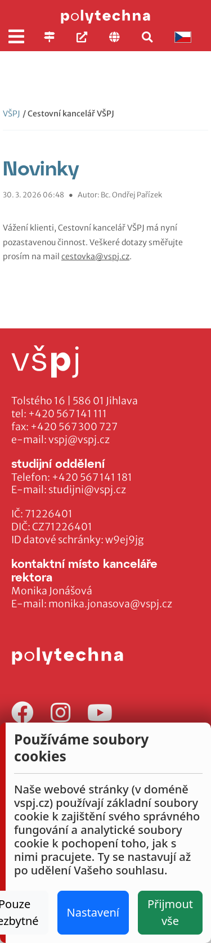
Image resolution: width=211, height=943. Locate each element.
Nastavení (93, 912)
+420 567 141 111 (67, 414)
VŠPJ (11, 114)
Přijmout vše (170, 912)
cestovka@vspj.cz (95, 256)
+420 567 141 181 (92, 477)
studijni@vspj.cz (87, 490)
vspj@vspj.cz (79, 440)
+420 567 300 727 (74, 427)
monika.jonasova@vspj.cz (110, 604)
